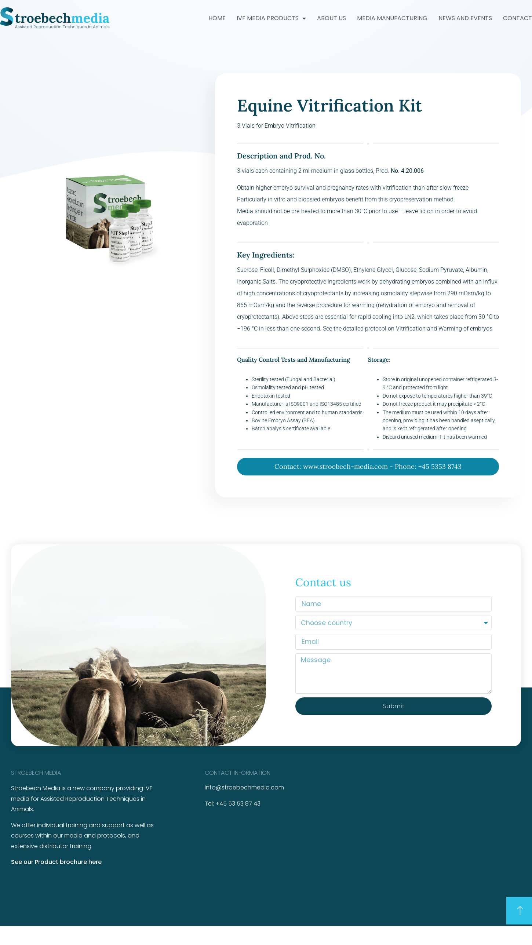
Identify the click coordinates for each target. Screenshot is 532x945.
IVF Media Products (271, 18)
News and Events (465, 18)
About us (331, 18)
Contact (517, 18)
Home (217, 18)
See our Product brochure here (56, 862)
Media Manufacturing (392, 18)
